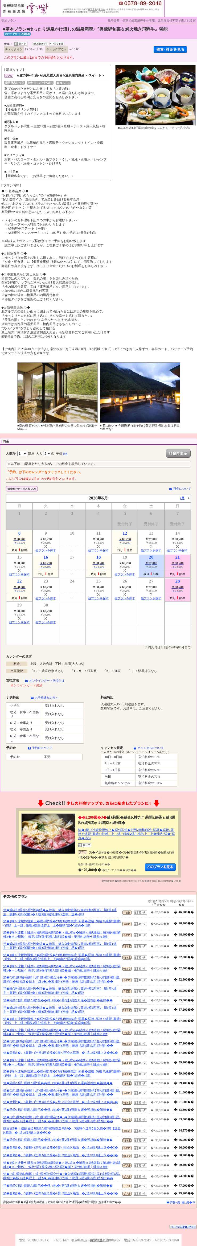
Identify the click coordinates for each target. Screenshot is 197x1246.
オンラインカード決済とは (46, 680)
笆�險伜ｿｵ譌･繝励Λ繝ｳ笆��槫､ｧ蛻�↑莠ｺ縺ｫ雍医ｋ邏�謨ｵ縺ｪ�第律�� (58, 1000)
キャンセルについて (151, 747)
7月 (182, 498)
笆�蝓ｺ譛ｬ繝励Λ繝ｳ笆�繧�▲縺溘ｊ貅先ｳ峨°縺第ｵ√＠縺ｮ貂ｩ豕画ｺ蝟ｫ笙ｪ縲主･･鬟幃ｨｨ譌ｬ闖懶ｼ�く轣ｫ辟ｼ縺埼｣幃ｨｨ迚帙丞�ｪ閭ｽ (60, 912)
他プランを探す (45, 550)
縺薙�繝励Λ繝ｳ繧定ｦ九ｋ (160, 867)
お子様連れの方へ (46, 697)
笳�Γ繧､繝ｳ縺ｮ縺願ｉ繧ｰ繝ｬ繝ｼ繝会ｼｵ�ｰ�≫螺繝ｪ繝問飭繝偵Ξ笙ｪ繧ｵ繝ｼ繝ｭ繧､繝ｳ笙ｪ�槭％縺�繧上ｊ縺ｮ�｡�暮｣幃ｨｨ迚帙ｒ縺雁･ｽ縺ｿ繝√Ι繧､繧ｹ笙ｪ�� (62, 979)
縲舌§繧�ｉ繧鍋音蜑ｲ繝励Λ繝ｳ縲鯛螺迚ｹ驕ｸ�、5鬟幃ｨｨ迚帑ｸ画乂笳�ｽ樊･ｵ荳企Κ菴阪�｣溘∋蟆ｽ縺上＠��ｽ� (62, 1130)
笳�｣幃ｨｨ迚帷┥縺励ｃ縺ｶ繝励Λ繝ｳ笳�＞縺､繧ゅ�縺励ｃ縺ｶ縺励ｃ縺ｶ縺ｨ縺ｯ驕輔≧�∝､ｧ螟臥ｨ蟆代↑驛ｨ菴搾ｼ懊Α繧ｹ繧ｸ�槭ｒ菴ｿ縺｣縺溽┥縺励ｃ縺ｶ (62, 934)
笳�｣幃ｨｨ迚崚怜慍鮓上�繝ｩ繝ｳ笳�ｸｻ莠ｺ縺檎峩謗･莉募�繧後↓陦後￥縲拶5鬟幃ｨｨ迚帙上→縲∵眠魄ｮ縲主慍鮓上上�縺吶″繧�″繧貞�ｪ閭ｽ (126, 834)
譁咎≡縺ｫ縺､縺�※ (182, 1202)
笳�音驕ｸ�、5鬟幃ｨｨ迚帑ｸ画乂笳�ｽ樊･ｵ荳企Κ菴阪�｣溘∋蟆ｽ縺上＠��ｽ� (60, 1053)
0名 (65, 454)
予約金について (42, 747)
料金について (182, 488)
